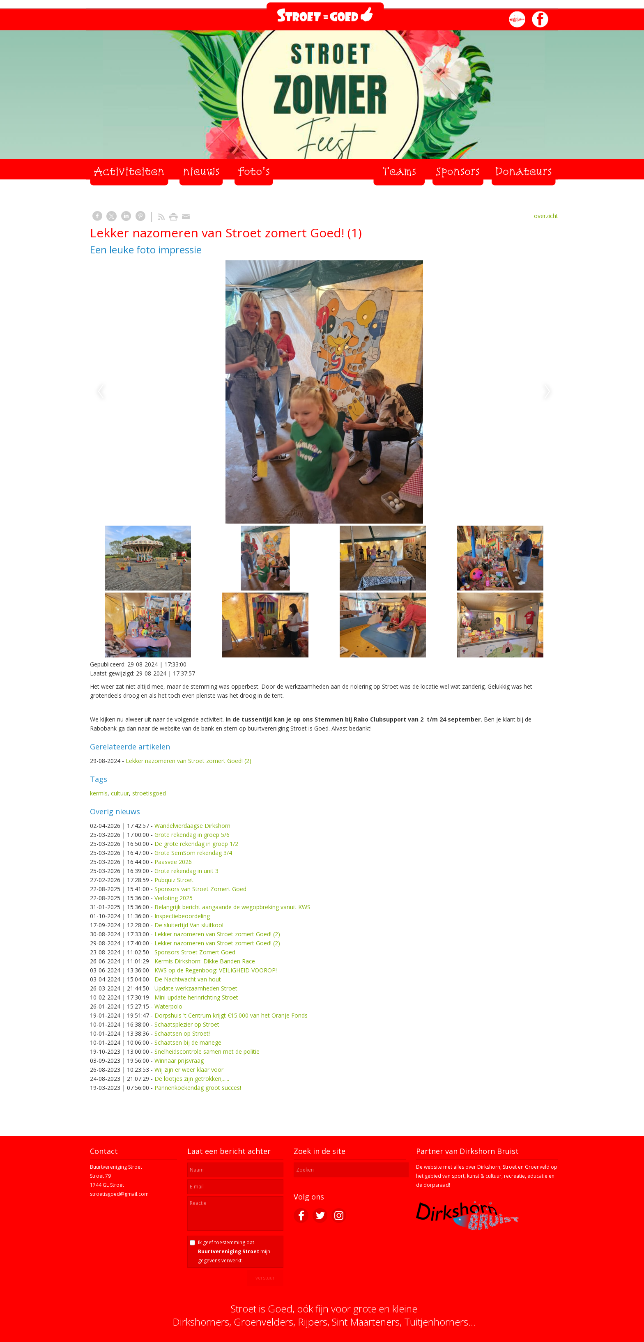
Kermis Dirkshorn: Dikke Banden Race (204, 961)
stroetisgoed (149, 793)
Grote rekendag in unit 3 (186, 871)
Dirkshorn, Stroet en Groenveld (513, 1166)
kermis (99, 793)
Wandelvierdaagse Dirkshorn (192, 826)
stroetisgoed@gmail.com (119, 1193)
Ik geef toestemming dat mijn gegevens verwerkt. (234, 1251)
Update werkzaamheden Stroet (195, 988)
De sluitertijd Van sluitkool (188, 925)
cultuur (120, 793)
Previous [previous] (100, 391)
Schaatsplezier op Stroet (186, 1024)
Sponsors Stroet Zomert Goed (194, 952)
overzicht (546, 216)
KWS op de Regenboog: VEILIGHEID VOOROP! (215, 970)
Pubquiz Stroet (173, 880)
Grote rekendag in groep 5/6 (192, 835)
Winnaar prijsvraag (179, 1060)
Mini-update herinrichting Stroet (196, 997)
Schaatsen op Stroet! (182, 1033)
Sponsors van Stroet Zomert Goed (200, 889)
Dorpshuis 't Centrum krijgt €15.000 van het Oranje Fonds (231, 1015)
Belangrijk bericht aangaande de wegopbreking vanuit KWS (232, 907)
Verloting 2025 (173, 898)
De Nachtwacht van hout (187, 979)
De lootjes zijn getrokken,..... (191, 1078)
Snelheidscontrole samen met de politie (207, 1051)
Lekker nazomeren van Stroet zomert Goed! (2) (188, 761)
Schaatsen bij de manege (187, 1042)
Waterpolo (168, 1006)
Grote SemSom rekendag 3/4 (193, 853)
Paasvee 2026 (173, 862)
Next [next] (547, 391)
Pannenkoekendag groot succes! (197, 1088)
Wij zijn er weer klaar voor (188, 1069)
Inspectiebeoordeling (182, 916)
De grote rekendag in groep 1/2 (196, 844)
